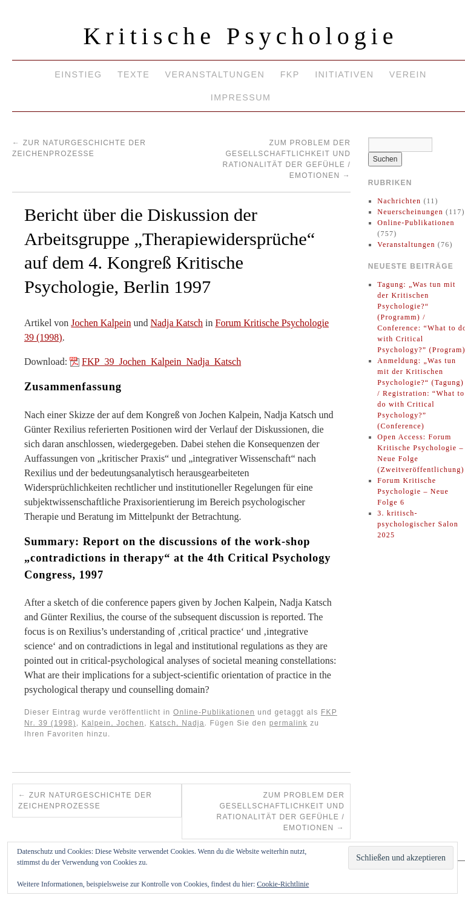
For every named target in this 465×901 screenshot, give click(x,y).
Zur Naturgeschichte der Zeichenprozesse (85, 800)
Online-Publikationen (214, 712)
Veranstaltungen (215, 74)
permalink (288, 723)
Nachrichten (399, 201)
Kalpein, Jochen (113, 723)
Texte (133, 74)
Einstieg (78, 74)
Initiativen (344, 74)
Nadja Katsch (176, 323)
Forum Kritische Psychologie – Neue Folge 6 (413, 491)
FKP (290, 74)
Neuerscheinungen (410, 212)
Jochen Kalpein (101, 323)
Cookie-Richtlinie (283, 884)
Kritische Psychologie (240, 36)
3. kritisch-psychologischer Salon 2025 (417, 524)
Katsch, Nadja (177, 723)
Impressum (241, 97)
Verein (408, 74)
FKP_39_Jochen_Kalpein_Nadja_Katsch (161, 361)
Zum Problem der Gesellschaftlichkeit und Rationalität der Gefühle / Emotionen (281, 811)
